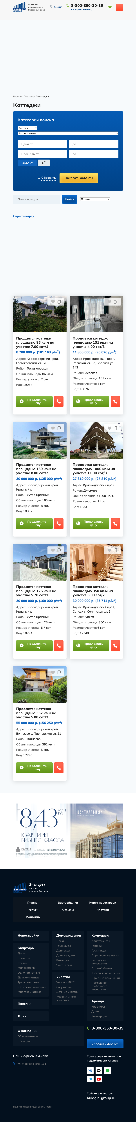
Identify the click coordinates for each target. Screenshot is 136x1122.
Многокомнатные (29, 992)
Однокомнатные (29, 972)
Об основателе (28, 1036)
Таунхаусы (63, 946)
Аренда (97, 1001)
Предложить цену (33, 401)
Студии (22, 963)
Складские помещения (99, 962)
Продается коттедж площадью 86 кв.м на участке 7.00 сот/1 (35, 342)
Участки (63, 977)
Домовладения (68, 936)
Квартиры (26, 948)
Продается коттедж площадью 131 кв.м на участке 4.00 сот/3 (93, 342)
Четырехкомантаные (32, 987)
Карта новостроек (102, 903)
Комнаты (24, 958)
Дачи (22, 1016)
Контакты (33, 917)
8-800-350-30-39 (87, 5)
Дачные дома (65, 955)
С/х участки (64, 987)
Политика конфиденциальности (32, 1106)
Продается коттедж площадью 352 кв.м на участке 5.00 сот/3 (36, 713)
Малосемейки (27, 968)
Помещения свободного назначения (99, 986)
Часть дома (64, 965)
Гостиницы (98, 951)
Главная (18, 96)
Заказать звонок (105, 1044)
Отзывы (68, 910)
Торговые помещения (106, 973)
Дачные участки (67, 992)
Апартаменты (100, 941)
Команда (24, 1041)
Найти (69, 199)
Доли (21, 953)
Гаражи (96, 946)
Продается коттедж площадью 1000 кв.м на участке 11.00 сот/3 (94, 469)
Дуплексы (63, 951)
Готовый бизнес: (102, 968)
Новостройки (28, 936)
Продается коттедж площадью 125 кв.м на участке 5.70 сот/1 (36, 591)
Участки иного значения (66, 998)
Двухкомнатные (29, 977)
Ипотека (102, 910)
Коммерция (100, 936)
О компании (27, 1031)
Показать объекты (79, 178)
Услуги (33, 910)
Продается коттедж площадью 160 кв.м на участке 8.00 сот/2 (36, 469)
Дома (60, 941)
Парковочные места (105, 955)
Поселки (24, 1004)
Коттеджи (62, 960)
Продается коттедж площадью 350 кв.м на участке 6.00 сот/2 (93, 591)
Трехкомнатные (28, 982)
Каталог (30, 96)
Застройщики (68, 903)
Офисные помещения (105, 978)
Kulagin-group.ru (101, 1098)
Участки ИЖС (65, 982)
